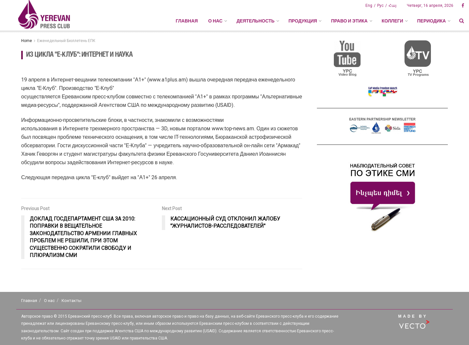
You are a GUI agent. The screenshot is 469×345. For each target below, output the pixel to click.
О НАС (215, 20)
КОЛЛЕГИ (392, 20)
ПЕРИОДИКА (431, 20)
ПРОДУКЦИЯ (303, 20)
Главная (187, 20)
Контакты (71, 300)
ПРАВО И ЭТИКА (349, 20)
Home (26, 40)
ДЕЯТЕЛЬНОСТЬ (255, 20)
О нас (49, 300)
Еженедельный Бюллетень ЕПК (66, 40)
